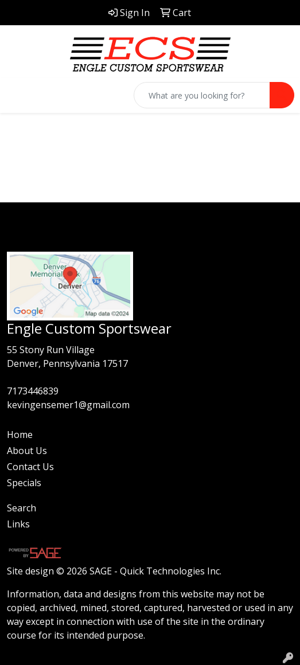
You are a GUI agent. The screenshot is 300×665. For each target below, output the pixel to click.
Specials (24, 482)
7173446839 (33, 391)
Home (20, 434)
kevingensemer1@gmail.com (68, 404)
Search (21, 508)
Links (18, 524)
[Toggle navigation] (18, 95)
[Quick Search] (202, 95)
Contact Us (30, 466)
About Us (27, 450)
